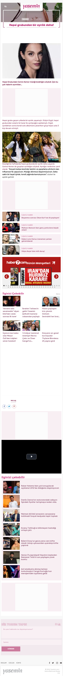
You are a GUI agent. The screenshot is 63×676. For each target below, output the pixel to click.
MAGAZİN (25, 19)
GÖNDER (11, 649)
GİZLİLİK (11, 663)
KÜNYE (18, 663)
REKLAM (4, 663)
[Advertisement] (31, 195)
